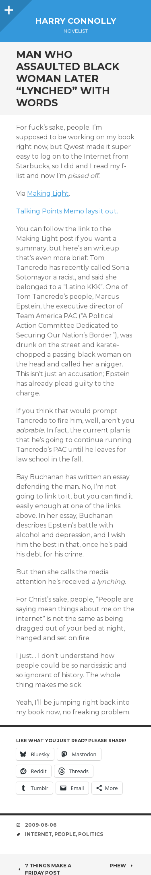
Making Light (48, 193)
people (65, 834)
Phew (122, 866)
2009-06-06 (40, 825)
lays (92, 211)
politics (90, 834)
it (101, 211)
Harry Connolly (75, 21)
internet (38, 834)
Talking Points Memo (50, 211)
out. (111, 211)
